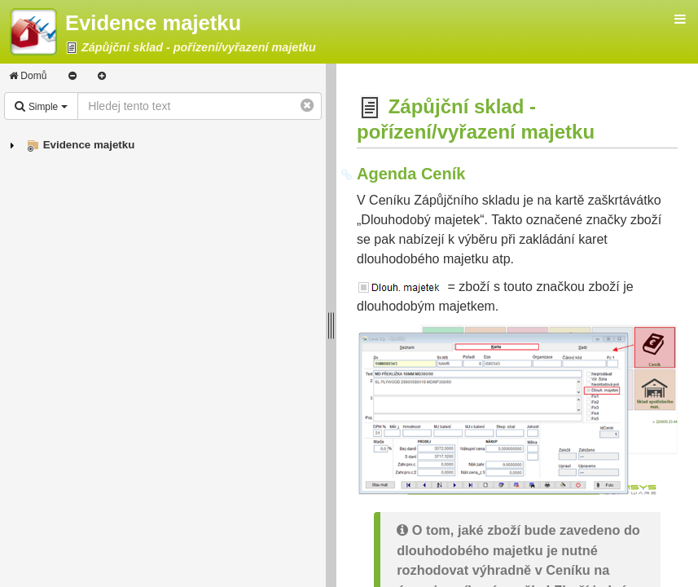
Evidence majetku (89, 145)
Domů (27, 76)
